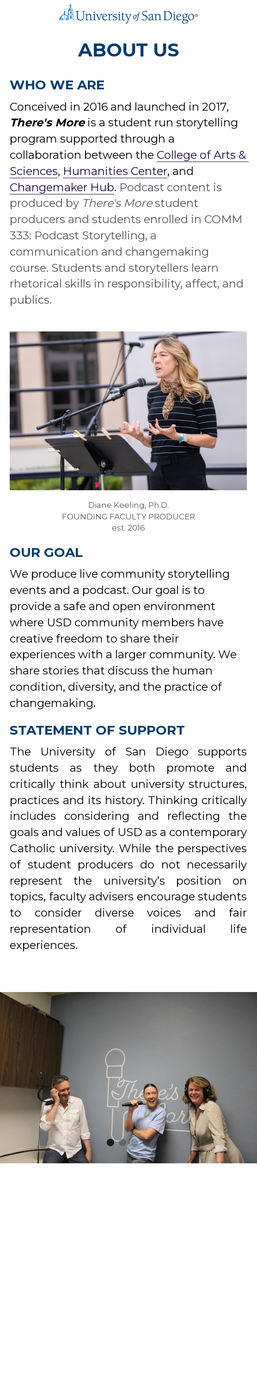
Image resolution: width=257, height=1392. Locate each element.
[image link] (128, 13)
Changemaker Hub (62, 187)
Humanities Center (115, 171)
